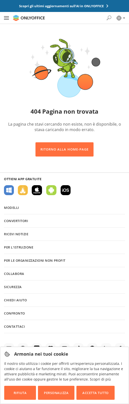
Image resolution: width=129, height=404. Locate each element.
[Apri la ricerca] (109, 18)
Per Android (51, 190)
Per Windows (9, 190)
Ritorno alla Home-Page (64, 149)
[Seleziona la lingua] (120, 18)
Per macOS (37, 190)
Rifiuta (20, 393)
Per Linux (23, 190)
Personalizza (56, 393)
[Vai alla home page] (29, 18)
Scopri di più (100, 379)
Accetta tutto (95, 393)
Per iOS (66, 190)
